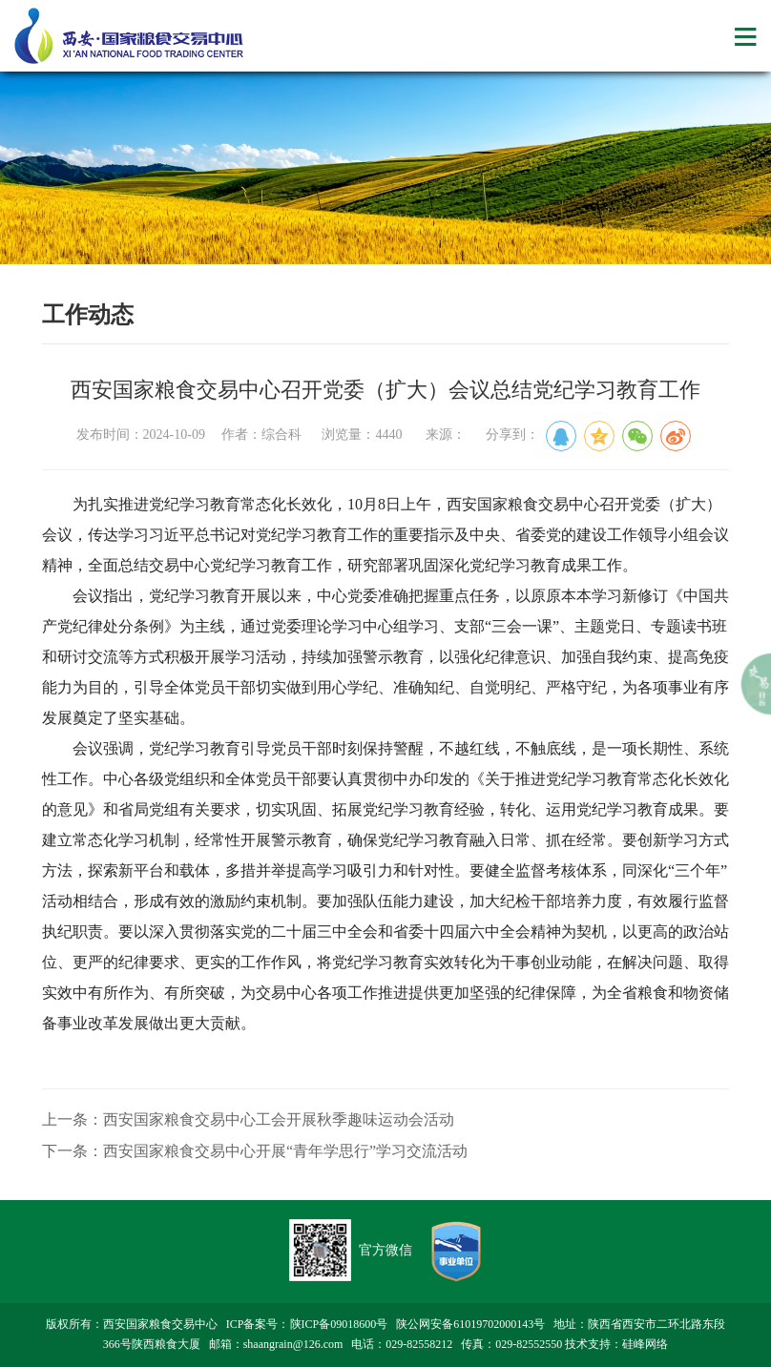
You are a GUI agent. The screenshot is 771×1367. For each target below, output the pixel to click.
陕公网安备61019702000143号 (470, 1324)
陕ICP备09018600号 (339, 1324)
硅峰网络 (645, 1344)
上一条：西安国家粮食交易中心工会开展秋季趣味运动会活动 (248, 1119)
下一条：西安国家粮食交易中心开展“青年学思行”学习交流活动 (255, 1151)
